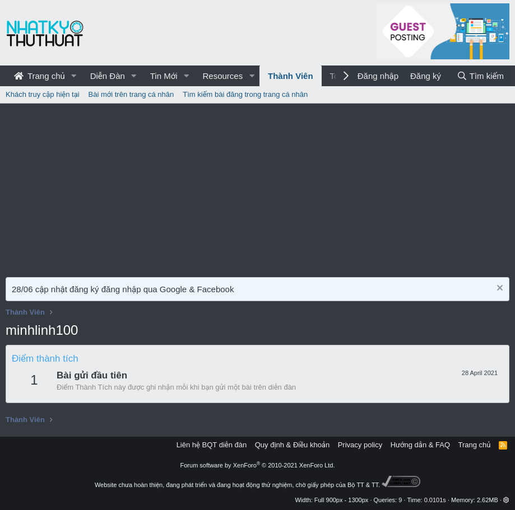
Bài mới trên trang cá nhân (131, 94)
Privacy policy (360, 445)
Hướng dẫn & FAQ (420, 445)
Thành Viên (290, 76)
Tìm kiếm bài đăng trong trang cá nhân (245, 94)
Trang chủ (39, 76)
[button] (74, 75)
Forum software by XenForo (257, 465)
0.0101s (435, 500)
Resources (222, 76)
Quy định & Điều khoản (292, 445)
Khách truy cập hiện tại (43, 94)
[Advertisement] (257, 187)
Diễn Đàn (107, 76)
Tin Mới (164, 76)
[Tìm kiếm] (480, 75)
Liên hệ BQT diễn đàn (212, 445)
